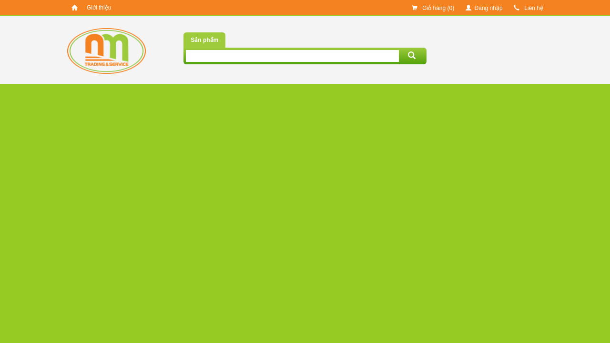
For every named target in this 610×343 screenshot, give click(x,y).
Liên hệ (528, 8)
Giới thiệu (99, 7)
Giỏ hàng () (433, 8)
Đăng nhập (484, 8)
